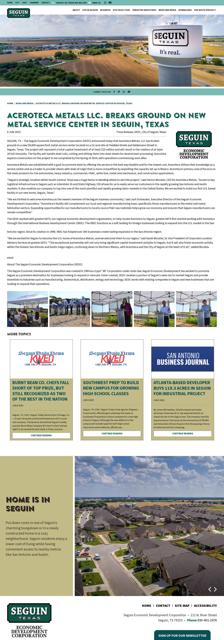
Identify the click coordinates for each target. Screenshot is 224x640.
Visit (24, 2)
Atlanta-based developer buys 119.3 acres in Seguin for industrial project (182, 388)
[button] (210, 588)
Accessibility (205, 605)
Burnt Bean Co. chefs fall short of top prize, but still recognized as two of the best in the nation (40, 390)
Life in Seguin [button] (90, 10)
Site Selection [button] (121, 10)
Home (9, 2)
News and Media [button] (167, 10)
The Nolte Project (205, 10)
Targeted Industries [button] (144, 10)
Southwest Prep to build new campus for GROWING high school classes (111, 388)
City (17, 2)
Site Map (182, 605)
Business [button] (105, 10)
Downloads (185, 10)
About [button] (76, 10)
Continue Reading (41, 435)
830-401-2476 (69, 2)
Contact (45, 2)
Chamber (34, 2)
